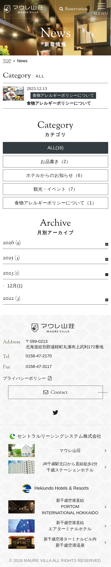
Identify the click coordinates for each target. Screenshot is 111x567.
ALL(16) (55, 147)
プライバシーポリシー (24, 378)
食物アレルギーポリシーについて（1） (55, 202)
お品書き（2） (55, 161)
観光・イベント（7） (55, 189)
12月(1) (15, 285)
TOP (7, 60)
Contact (59, 392)
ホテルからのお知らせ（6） (55, 175)
